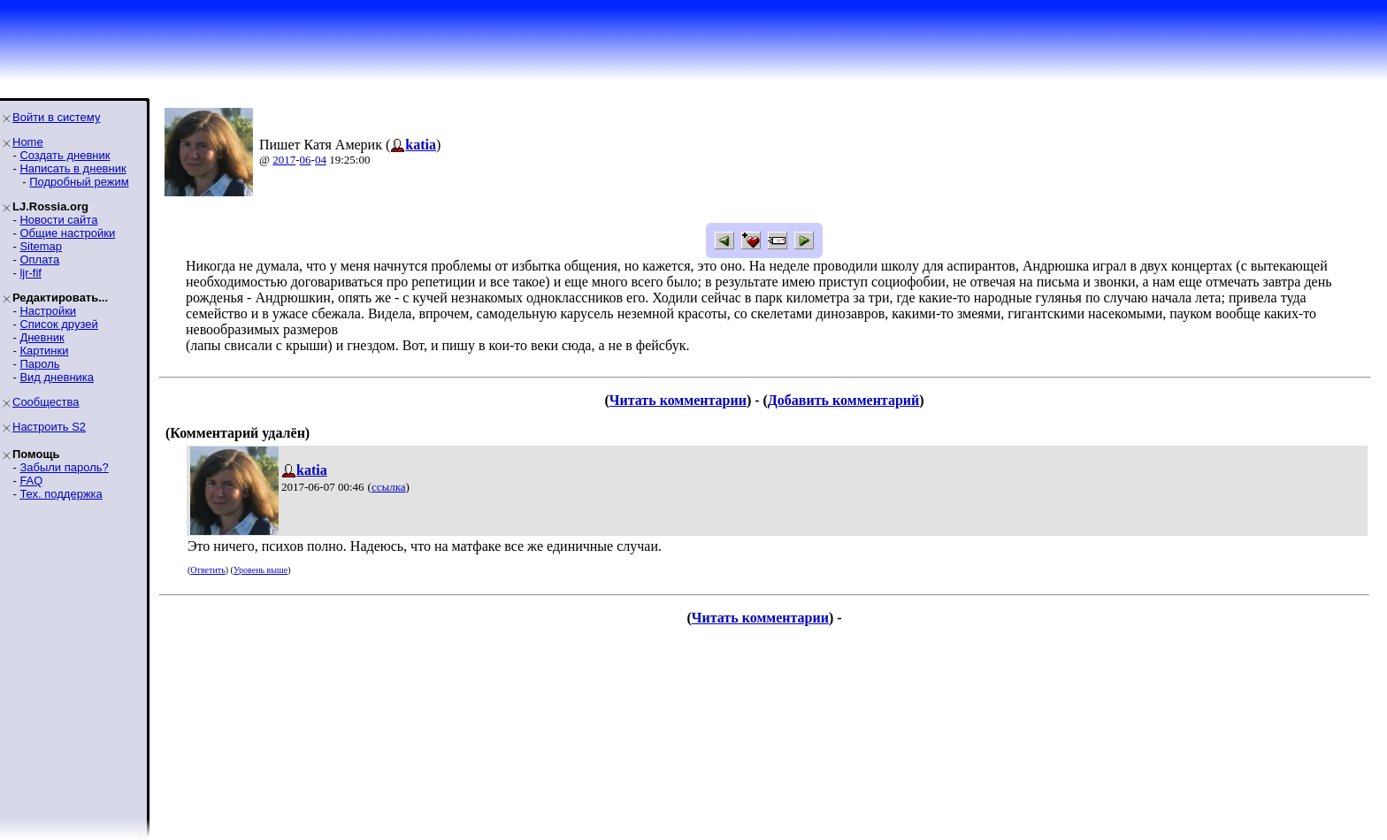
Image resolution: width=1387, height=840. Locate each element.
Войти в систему (56, 117)
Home (27, 142)
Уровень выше (260, 570)
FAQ (30, 480)
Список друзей (58, 324)
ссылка (389, 486)
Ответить (207, 570)
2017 (283, 159)
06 (305, 159)
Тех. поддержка (60, 493)
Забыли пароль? (63, 467)
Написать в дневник (72, 168)
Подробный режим (78, 181)
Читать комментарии (678, 400)
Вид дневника (56, 377)
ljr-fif (30, 272)
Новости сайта (58, 219)
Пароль (39, 363)
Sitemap (40, 246)
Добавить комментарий (843, 400)
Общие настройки (67, 233)
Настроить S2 (49, 426)
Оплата (39, 259)
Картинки (43, 350)
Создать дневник (64, 155)
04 (320, 159)
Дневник (41, 337)
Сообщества (46, 402)
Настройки (47, 310)
